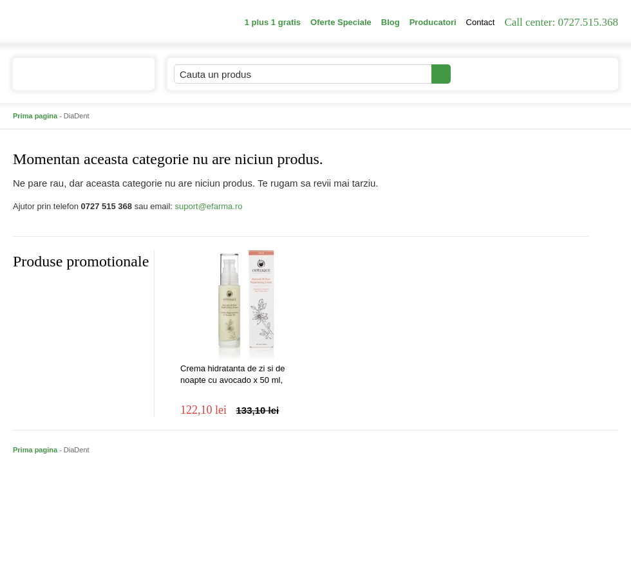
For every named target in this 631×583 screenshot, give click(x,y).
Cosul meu (575, 74)
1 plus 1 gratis (273, 22)
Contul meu (495, 74)
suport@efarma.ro (209, 206)
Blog (390, 22)
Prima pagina (35, 116)
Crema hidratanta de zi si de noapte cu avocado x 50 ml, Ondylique (232, 375)
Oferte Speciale (341, 22)
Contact (480, 22)
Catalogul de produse (75, 79)
